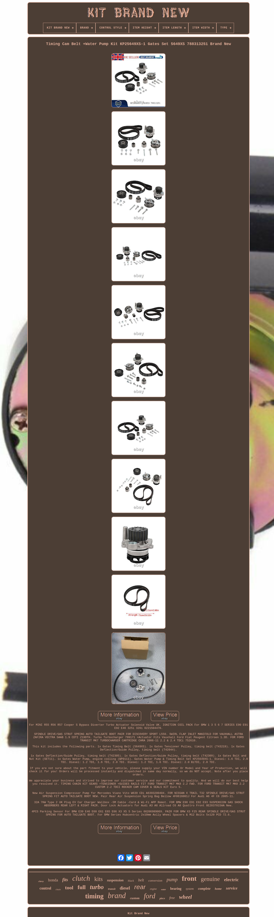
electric (231, 879)
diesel (125, 888)
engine (153, 888)
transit (112, 888)
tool (69, 887)
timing (94, 896)
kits (98, 879)
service (231, 888)
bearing (175, 888)
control (45, 888)
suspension (115, 880)
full (82, 887)
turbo (97, 887)
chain (58, 889)
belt (141, 880)
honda (53, 880)
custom (134, 898)
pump (172, 879)
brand (117, 895)
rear (140, 886)
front (189, 878)
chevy (41, 881)
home (218, 888)
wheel (185, 897)
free (172, 898)
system (190, 888)
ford (149, 896)
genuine (210, 879)
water (163, 889)
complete (204, 888)
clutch (81, 878)
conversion (155, 880)
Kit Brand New (138, 913)
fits (65, 879)
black (131, 880)
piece (162, 898)
